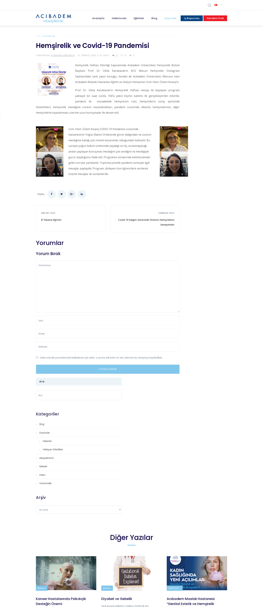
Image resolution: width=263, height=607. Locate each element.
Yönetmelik (181, 141)
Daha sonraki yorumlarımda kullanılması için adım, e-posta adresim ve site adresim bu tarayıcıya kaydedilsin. (101, 366)
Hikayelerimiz (182, 116)
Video (178, 133)
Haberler (182, 99)
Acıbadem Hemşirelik (62, 55)
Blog (177, 82)
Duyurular (49, 36)
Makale (178, 124)
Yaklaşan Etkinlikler (188, 107)
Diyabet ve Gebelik (116, 461)
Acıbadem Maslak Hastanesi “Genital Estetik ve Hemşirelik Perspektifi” (191, 466)
